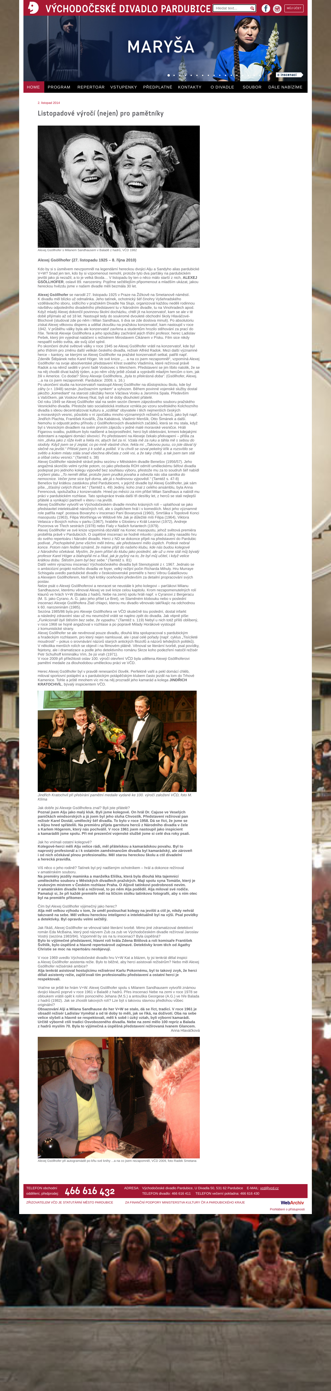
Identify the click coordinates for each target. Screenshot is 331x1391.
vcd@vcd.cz (269, 1188)
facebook (266, 6)
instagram (277, 9)
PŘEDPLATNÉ (157, 87)
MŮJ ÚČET (294, 8)
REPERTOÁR (91, 87)
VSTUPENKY (123, 87)
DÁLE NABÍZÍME (285, 87)
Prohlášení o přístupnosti (287, 1209)
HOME (33, 87)
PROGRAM (59, 87)
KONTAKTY (190, 87)
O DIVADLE (222, 87)
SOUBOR (252, 87)
